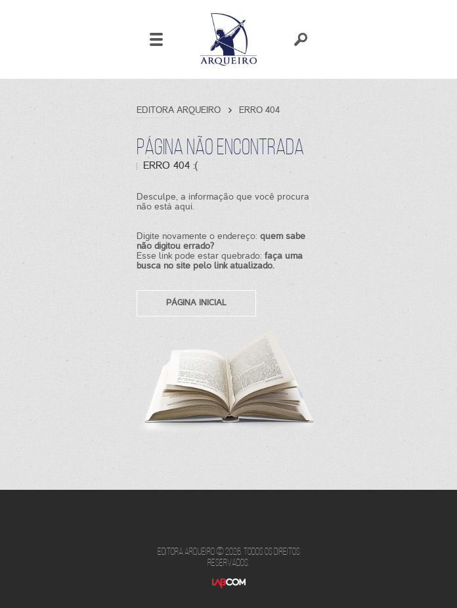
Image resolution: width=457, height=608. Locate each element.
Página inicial (196, 302)
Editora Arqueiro (228, 39)
